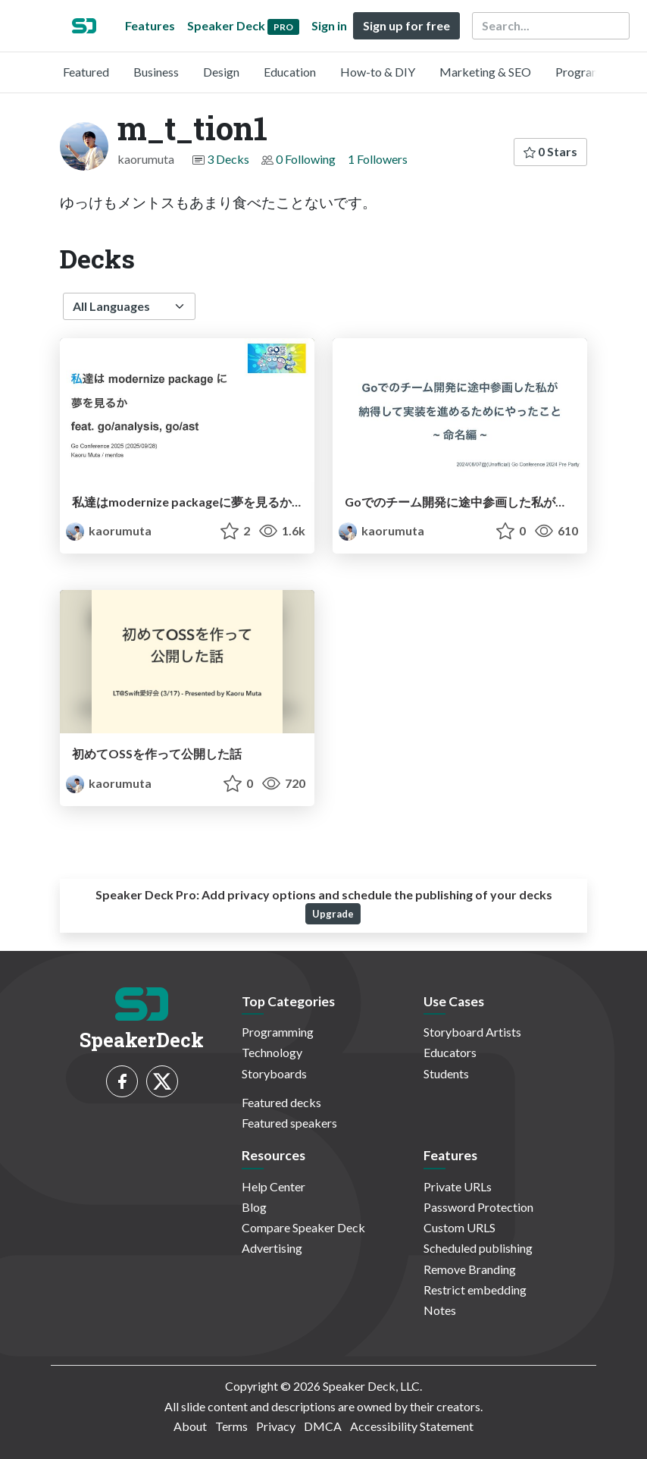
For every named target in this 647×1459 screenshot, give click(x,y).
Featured (86, 71)
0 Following (306, 159)
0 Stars (550, 151)
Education (290, 71)
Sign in (329, 25)
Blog (254, 1207)
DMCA (323, 1426)
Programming (591, 71)
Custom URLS (459, 1227)
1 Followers (378, 159)
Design (221, 71)
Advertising (272, 1248)
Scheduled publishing (478, 1248)
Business (156, 71)
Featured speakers (289, 1122)
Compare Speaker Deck (303, 1227)
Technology (272, 1052)
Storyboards (274, 1073)
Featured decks (281, 1102)
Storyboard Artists (472, 1031)
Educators (450, 1052)
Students (446, 1073)
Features (150, 25)
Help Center (273, 1186)
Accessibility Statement (412, 1426)
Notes (440, 1310)
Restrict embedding (475, 1289)
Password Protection (478, 1207)
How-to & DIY (377, 71)
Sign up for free (406, 25)
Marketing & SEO (485, 71)
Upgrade (333, 914)
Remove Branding (470, 1269)
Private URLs (458, 1186)
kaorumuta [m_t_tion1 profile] (109, 530)
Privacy (275, 1426)
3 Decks (228, 159)
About (190, 1426)
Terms (231, 1426)
